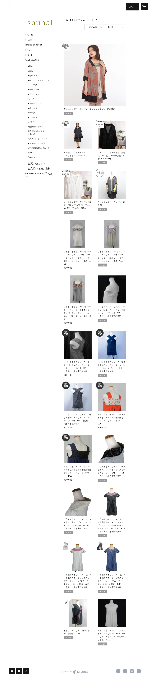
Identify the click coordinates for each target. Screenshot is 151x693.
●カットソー (33, 89)
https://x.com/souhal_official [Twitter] (125, 671)
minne (31, 152)
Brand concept (33, 44)
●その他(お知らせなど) (38, 148)
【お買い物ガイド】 (36, 163)
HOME (29, 34)
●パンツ (31, 122)
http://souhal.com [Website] (139, 671)
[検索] (6, 6)
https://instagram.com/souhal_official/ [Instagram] (132, 671)
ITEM (28, 54)
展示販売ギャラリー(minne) (37, 132)
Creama (31, 157)
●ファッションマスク (38, 139)
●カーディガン (34, 103)
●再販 (30, 71)
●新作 (30, 66)
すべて (110, 27)
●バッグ (31, 112)
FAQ (28, 49)
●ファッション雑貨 (37, 143)
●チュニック (33, 94)
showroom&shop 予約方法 (39, 175)
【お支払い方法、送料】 (39, 168)
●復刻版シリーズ (36, 126)
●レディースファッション (40, 80)
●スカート (32, 117)
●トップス (32, 85)
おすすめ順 (92, 27)
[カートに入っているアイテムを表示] (144, 6)
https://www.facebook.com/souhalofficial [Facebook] (118, 671)
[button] (132, 6)
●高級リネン (33, 75)
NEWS (29, 39)
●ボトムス (32, 108)
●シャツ (31, 99)
